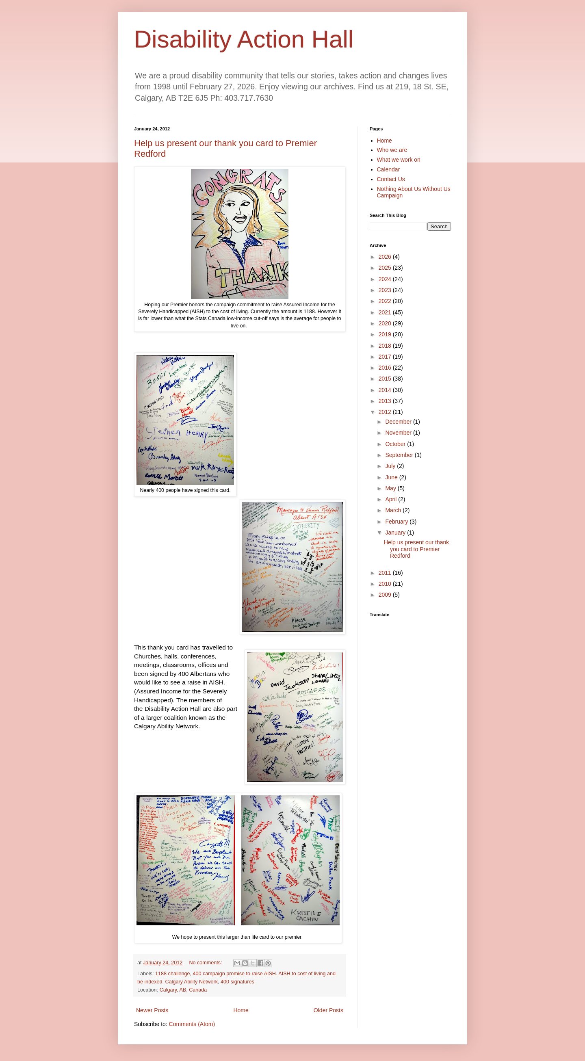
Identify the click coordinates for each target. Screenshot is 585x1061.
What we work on (398, 159)
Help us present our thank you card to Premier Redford (416, 549)
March (394, 510)
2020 (386, 323)
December (399, 421)
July (391, 466)
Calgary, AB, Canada (183, 990)
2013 (386, 401)
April (391, 499)
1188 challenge (172, 974)
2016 (386, 367)
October (396, 444)
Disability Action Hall (243, 39)
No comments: (206, 963)
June (392, 477)
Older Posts (328, 1010)
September (399, 455)
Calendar (388, 169)
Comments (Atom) (192, 1024)
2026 (386, 256)
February (397, 521)
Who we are (392, 150)
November (399, 432)
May (391, 488)
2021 (386, 312)
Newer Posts (152, 1010)
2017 (386, 356)
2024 (386, 279)
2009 (386, 594)
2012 (386, 412)
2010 (386, 583)
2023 (386, 290)
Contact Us (391, 179)
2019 (386, 334)
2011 (386, 572)
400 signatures (237, 982)
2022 (386, 301)
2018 (386, 345)
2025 (386, 267)
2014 (386, 390)
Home (240, 1010)
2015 (386, 378)
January (396, 532)
